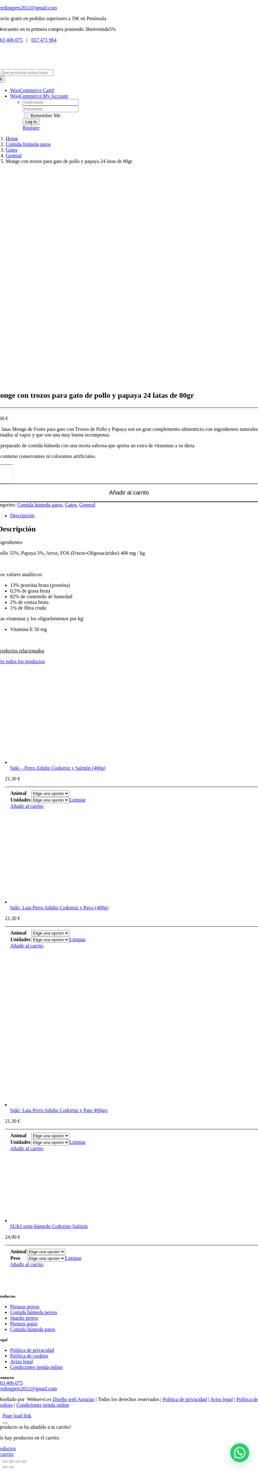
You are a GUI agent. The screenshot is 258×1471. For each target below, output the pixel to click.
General (87, 504)
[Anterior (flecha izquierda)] (5, 1467)
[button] (239, 1452)
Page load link (17, 1415)
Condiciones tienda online (42, 1405)
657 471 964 (43, 40)
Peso (15, 1258)
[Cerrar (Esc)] (23, 1461)
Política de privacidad (185, 1399)
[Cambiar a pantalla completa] (11, 1461)
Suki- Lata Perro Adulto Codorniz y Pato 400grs (59, 1110)
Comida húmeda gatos (39, 504)
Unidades (20, 799)
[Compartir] (17, 1461)
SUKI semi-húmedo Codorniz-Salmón (49, 1226)
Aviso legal (221, 1399)
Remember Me (42, 115)
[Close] (5, 1423)
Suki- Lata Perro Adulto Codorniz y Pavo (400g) (59, 907)
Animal (18, 793)
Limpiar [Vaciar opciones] (77, 799)
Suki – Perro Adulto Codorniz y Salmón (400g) (58, 768)
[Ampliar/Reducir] (5, 1461)
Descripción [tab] (22, 515)
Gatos (71, 504)
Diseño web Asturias (73, 1399)
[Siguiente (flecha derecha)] (11, 1467)
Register (31, 127)
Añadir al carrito (27, 806)
